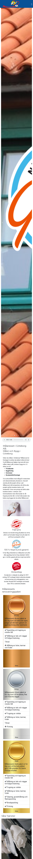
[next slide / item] (30, 222)
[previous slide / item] (2, 222)
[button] (12, 435)
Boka (16, 665)
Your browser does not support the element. (16, 439)
